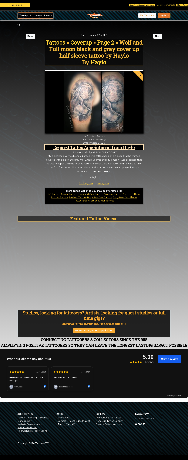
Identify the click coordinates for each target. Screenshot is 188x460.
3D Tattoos (54, 194)
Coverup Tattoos (113, 194)
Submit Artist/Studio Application (94, 330)
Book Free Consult (168, 5)
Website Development (30, 424)
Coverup (81, 42)
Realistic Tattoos (78, 197)
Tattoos (23, 15)
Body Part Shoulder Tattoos (98, 200)
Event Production (27, 427)
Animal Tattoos (69, 194)
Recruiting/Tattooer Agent (32, 431)
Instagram (103, 183)
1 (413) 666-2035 (66, 424)
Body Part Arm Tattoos (99, 197)
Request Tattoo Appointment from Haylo (94, 147)
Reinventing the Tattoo (108, 417)
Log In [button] (163, 15)
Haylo (98, 62)
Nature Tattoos (131, 194)
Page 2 (105, 42)
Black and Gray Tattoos (90, 194)
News (39, 15)
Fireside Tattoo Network (109, 424)
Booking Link (86, 183)
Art (31, 15)
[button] (147, 15)
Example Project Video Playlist (73, 421)
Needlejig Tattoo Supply (109, 421)
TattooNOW (63, 417)
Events (48, 15)
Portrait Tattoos (59, 197)
